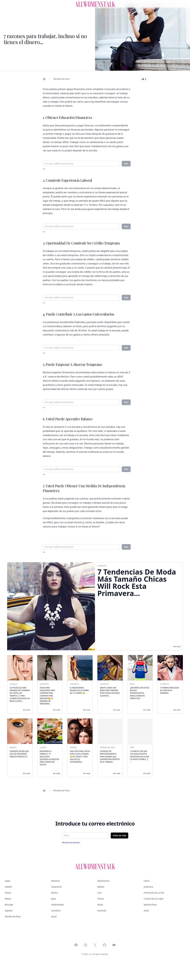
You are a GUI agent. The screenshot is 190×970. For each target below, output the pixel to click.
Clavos (8, 892)
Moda (100, 904)
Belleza (100, 886)
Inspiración (56, 886)
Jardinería (148, 886)
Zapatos (9, 910)
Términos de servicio (71, 842)
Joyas (53, 898)
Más (126, 163)
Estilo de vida (119, 835)
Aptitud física (150, 904)
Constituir (56, 910)
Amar (146, 910)
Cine (99, 892)
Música (54, 892)
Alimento (55, 880)
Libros (147, 880)
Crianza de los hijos (154, 898)
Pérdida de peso (61, 79)
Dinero (100, 898)
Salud (53, 916)
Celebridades (57, 904)
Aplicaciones (103, 880)
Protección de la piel (154, 892)
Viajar (7, 880)
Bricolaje (9, 904)
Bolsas (8, 898)
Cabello (8, 886)
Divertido (101, 910)
